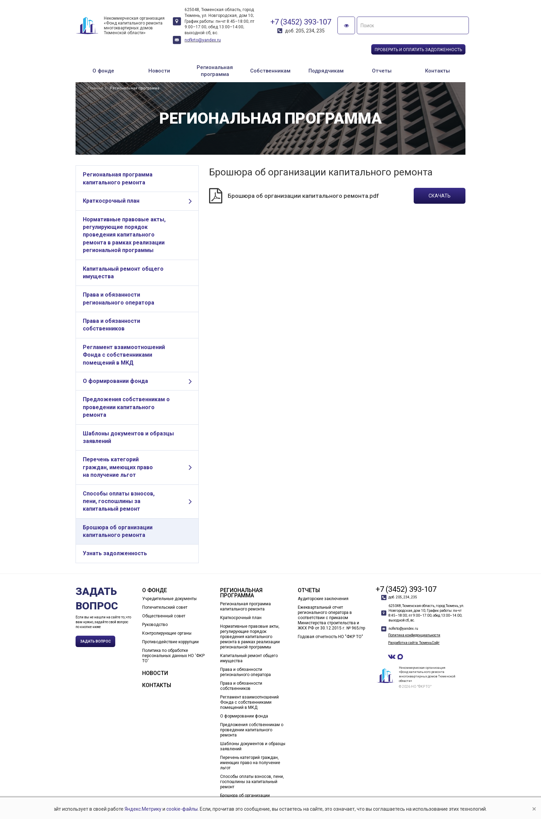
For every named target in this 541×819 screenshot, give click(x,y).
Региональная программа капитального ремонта (118, 178)
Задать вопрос (95, 641)
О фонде (103, 71)
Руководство (155, 624)
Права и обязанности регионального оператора (118, 298)
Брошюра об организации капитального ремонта (118, 531)
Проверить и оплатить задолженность (418, 49)
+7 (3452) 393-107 (300, 22)
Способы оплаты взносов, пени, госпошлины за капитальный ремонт (119, 501)
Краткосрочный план (111, 200)
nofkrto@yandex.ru (203, 40)
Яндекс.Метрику (143, 809)
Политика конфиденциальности (414, 635)
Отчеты (382, 71)
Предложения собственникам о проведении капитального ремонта (126, 407)
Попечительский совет (164, 607)
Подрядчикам (326, 71)
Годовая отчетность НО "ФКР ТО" (330, 636)
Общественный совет (163, 616)
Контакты (437, 71)
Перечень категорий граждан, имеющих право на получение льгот (118, 467)
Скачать (440, 196)
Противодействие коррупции (170, 641)
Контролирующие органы (166, 633)
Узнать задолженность (115, 553)
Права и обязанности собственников (111, 325)
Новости (159, 71)
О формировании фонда (115, 381)
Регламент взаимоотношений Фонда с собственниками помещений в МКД (124, 355)
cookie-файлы (182, 809)
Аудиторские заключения (323, 598)
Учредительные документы (169, 598)
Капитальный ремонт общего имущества (123, 273)
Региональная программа (215, 70)
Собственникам (270, 71)
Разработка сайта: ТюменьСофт (414, 643)
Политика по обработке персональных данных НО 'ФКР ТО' (173, 655)
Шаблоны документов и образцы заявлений (128, 437)
